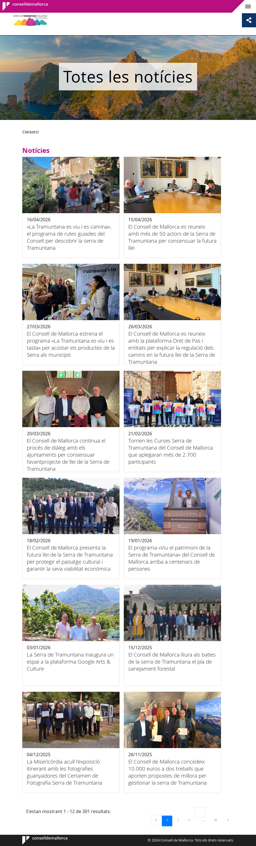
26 (217, 820)
